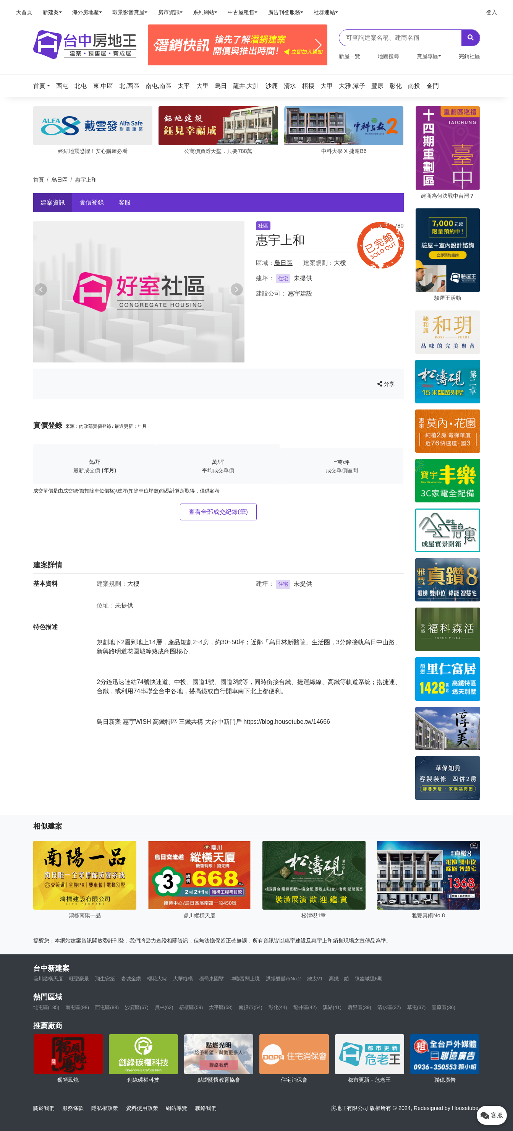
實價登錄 (91, 202)
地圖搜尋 (388, 56)
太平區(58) (221, 1007)
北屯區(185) (46, 1007)
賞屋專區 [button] (427, 56)
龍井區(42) (305, 1007)
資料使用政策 (142, 1108)
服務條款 (73, 1108)
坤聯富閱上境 (245, 978)
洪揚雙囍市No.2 (283, 978)
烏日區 (60, 180)
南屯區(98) (77, 1007)
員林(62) (164, 1007)
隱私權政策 (104, 1108)
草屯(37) (416, 1007)
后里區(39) (359, 1007)
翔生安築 (105, 978)
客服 (124, 202)
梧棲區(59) (191, 1007)
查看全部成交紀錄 (218, 512)
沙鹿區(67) (137, 1007)
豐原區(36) (443, 1007)
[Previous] (157, 45)
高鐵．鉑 (339, 978)
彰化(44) (278, 1007)
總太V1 (315, 978)
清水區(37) (389, 1007)
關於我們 (44, 1108)
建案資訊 (52, 202)
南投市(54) (250, 1007)
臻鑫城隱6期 (368, 978)
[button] (44, 85)
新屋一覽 (349, 56)
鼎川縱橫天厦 (48, 978)
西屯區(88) (107, 1007)
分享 (386, 384)
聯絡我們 (206, 1108)
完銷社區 (469, 56)
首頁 (38, 180)
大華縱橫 (183, 978)
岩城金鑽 (131, 978)
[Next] (318, 45)
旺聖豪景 (79, 978)
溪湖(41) (332, 1007)
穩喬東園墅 (211, 978)
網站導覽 (176, 1108)
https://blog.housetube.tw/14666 (286, 721)
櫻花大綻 (157, 978)
